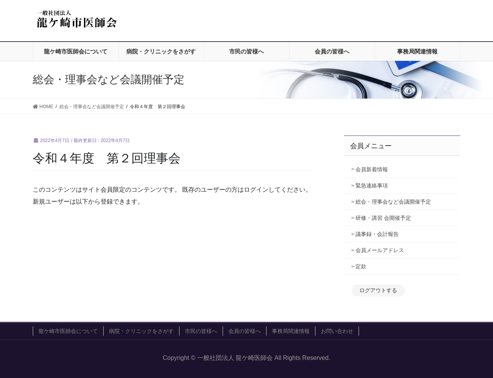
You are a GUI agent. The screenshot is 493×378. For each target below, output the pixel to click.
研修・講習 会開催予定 (385, 218)
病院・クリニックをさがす (141, 331)
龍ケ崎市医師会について (68, 331)
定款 (360, 266)
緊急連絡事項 (371, 185)
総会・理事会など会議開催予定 (393, 202)
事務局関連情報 (291, 331)
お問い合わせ (337, 331)
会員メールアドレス (379, 250)
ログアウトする (378, 290)
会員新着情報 (371, 169)
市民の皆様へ (201, 331)
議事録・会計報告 (377, 234)
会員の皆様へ (244, 331)
